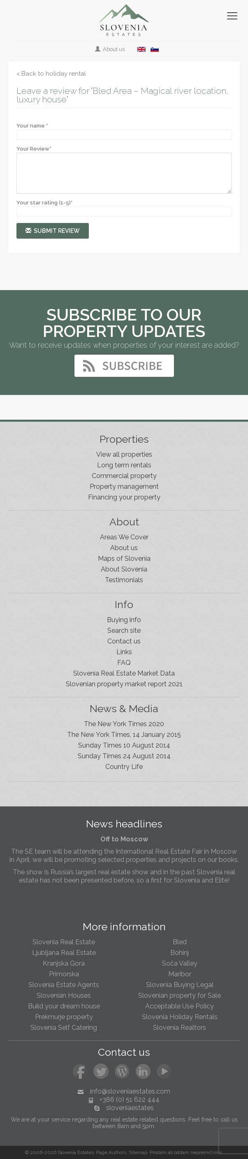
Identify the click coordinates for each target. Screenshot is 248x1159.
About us (110, 49)
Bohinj (179, 953)
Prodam (158, 1152)
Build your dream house (64, 1006)
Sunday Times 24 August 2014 (124, 756)
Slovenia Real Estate (63, 942)
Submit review (52, 230)
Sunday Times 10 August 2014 (124, 745)
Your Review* (33, 148)
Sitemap (138, 1152)
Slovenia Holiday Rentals (180, 1017)
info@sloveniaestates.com (130, 1091)
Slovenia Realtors (179, 1027)
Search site (124, 630)
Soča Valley (179, 963)
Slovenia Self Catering (63, 1027)
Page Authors (111, 1152)
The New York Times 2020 (124, 724)
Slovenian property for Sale (179, 995)
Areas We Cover (124, 537)
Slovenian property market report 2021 (124, 684)
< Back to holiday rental (51, 73)
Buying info (124, 620)
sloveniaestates (130, 1108)
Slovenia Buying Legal (179, 985)
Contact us (124, 641)
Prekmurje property (64, 1017)
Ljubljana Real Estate (64, 953)
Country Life (124, 767)
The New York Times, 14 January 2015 (124, 735)
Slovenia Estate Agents (63, 985)
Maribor (179, 974)
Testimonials (124, 580)
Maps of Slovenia (124, 558)
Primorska (64, 974)
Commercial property (124, 476)
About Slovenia (124, 569)
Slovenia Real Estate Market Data (124, 673)
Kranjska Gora (64, 963)
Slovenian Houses (64, 995)
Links (124, 652)
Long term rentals (124, 465)
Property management (124, 486)
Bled (180, 942)
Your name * (32, 125)
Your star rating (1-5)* (44, 202)
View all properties (124, 454)
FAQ (124, 663)
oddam (181, 1152)
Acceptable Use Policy (179, 1006)
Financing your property (124, 497)
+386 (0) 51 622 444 (130, 1099)
